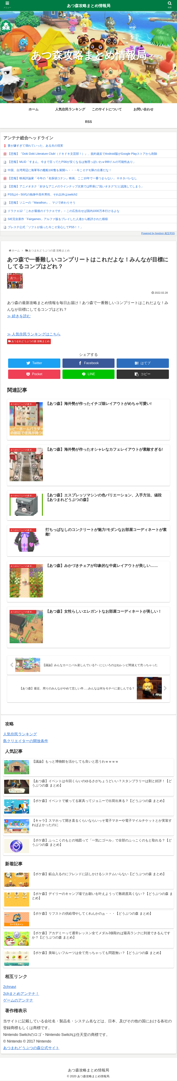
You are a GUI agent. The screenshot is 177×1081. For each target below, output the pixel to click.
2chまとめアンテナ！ (21, 994)
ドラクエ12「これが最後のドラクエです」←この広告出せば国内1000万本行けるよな (64, 211)
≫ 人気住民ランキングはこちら (34, 334)
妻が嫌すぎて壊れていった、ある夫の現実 (35, 145)
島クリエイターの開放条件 (25, 741)
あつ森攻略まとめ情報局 (88, 6)
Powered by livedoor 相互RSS (158, 233)
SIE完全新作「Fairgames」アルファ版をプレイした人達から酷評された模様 (58, 219)
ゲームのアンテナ (18, 1001)
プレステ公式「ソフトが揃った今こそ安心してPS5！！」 (45, 227)
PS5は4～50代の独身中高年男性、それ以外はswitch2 (42, 194)
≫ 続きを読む (19, 316)
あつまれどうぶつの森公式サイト (31, 1048)
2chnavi (9, 987)
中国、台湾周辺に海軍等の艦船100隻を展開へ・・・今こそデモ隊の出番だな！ (60, 170)
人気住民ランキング (20, 734)
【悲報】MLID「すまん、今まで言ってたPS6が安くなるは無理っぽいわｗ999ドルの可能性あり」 (72, 161)
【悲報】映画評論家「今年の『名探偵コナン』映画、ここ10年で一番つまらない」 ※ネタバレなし (72, 178)
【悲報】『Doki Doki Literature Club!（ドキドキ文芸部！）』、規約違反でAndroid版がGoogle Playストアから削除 (82, 153)
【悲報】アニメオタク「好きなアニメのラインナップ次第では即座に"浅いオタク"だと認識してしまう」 (76, 186)
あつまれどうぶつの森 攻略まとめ (29, 341)
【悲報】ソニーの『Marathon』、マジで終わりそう (41, 202)
